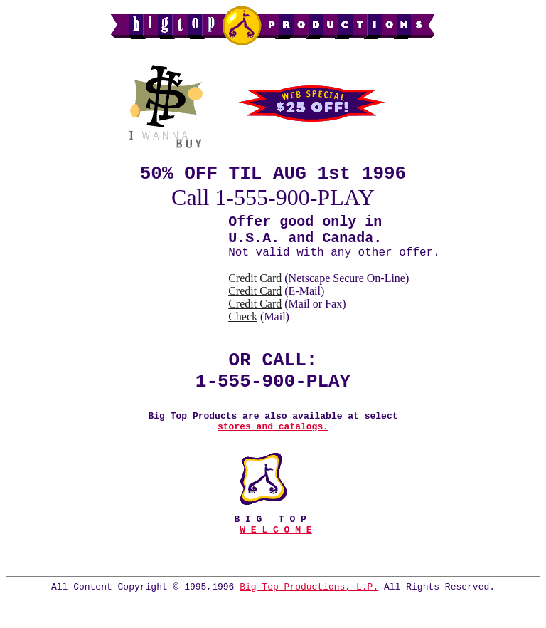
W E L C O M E (275, 554)
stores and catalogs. (273, 447)
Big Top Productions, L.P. (309, 615)
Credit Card (255, 287)
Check (242, 325)
